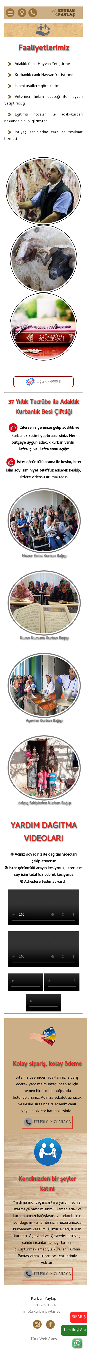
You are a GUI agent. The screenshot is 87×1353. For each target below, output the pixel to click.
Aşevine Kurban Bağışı (44, 719)
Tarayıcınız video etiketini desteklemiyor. (43, 907)
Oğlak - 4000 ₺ (43, 381)
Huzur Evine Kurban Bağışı (44, 554)
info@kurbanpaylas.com (43, 1312)
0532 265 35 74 (44, 1306)
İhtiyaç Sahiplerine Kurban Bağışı (44, 802)
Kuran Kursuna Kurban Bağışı (44, 637)
